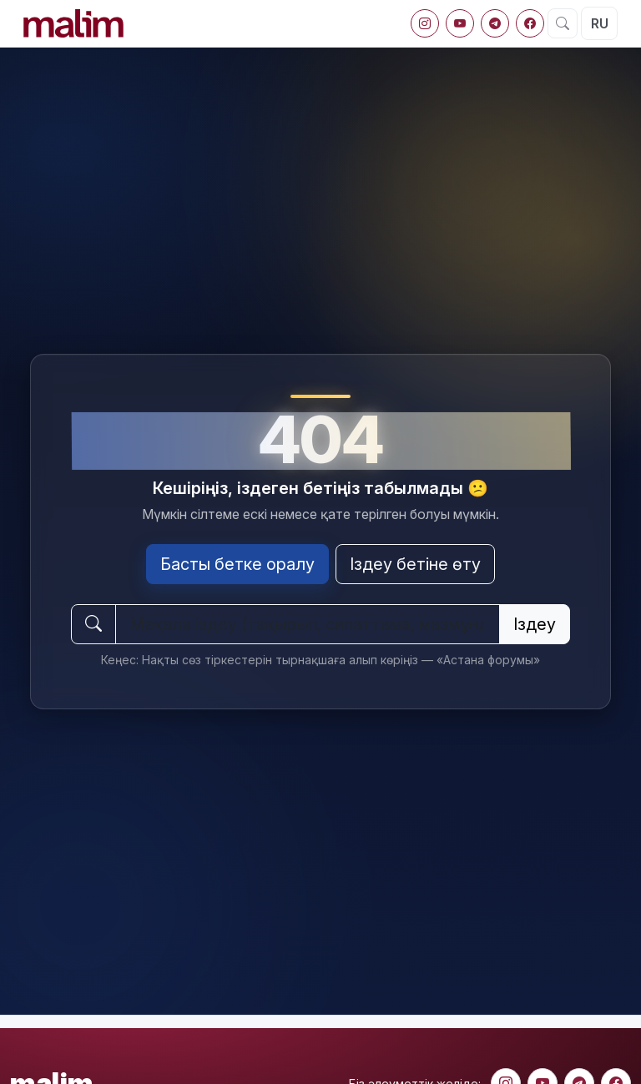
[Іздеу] (563, 23)
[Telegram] (495, 23)
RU (599, 23)
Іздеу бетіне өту (415, 564)
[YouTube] (460, 23)
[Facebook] (530, 23)
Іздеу (534, 624)
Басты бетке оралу (237, 564)
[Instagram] (425, 23)
